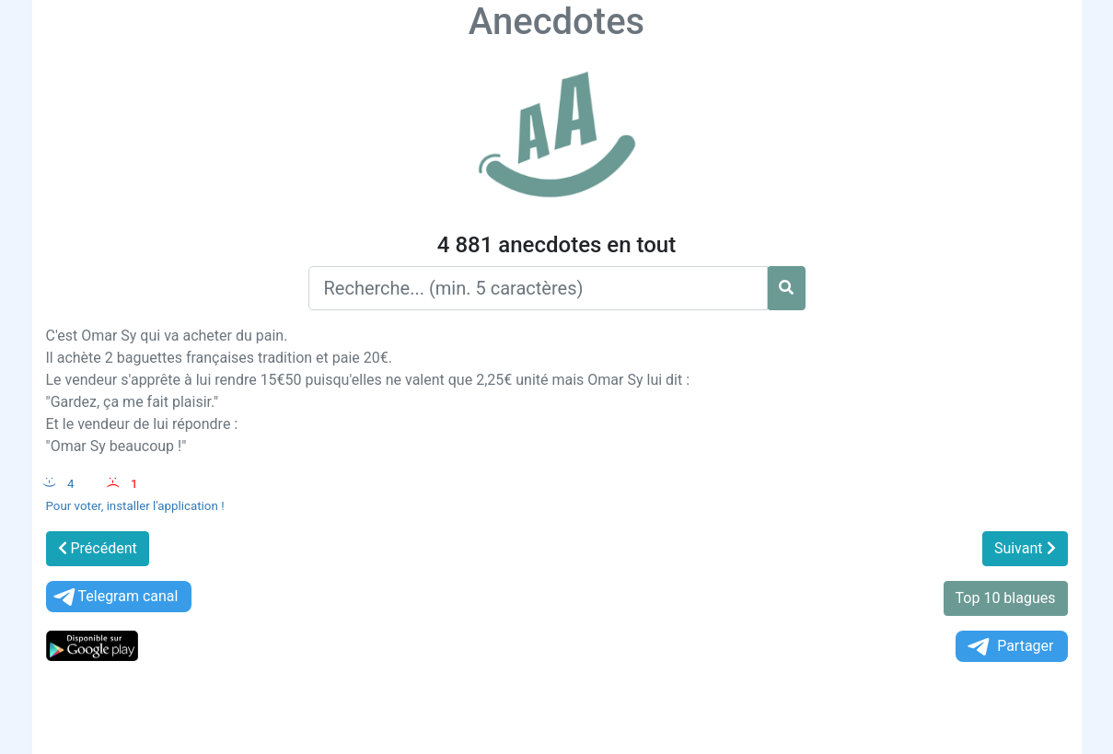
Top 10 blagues (1006, 598)
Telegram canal (115, 597)
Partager (1009, 646)
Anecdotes (556, 21)
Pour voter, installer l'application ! (135, 506)
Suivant (1025, 548)
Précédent (97, 548)
